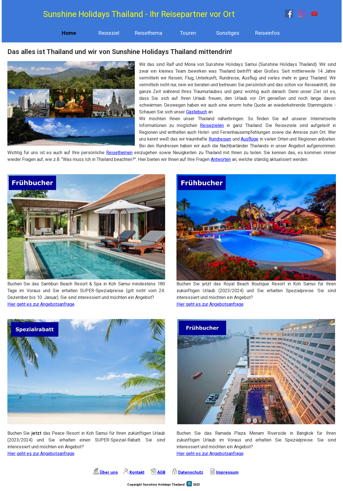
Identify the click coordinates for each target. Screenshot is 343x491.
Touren (188, 33)
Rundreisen (220, 139)
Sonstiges (227, 33)
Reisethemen (119, 152)
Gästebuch (196, 112)
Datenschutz (190, 472)
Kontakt (136, 472)
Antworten (221, 159)
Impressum (227, 472)
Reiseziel (108, 33)
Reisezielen (212, 125)
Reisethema (148, 33)
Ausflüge (249, 139)
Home (69, 33)
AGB (161, 472)
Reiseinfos (267, 33)
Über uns (109, 472)
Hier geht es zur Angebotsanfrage (40, 304)
